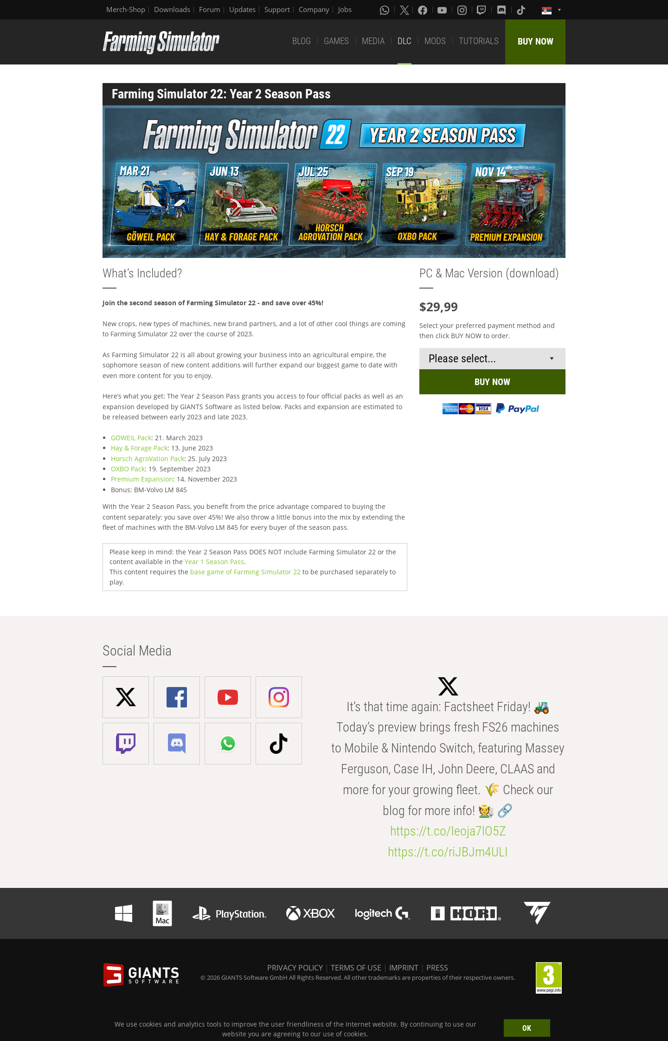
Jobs (345, 9)
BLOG (301, 41)
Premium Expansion (142, 479)
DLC (404, 41)
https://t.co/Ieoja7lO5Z (448, 831)
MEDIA (373, 41)
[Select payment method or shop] (492, 358)
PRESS (437, 968)
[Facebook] (423, 10)
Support (277, 9)
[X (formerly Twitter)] (404, 10)
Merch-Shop (125, 9)
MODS (435, 41)
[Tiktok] (521, 10)
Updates (242, 9)
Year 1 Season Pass (214, 561)
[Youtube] (443, 10)
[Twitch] (482, 10)
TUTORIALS (479, 41)
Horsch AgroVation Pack (147, 458)
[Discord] (502, 10)
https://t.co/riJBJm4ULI (448, 852)
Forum (209, 9)
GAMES (336, 41)
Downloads (172, 9)
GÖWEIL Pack (131, 437)
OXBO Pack (128, 468)
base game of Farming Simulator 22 (245, 571)
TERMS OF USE (356, 968)
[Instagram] (463, 10)
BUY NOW (535, 41)
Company (314, 9)
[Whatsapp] (385, 10)
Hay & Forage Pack (139, 447)
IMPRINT (403, 968)
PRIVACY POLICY (295, 968)
